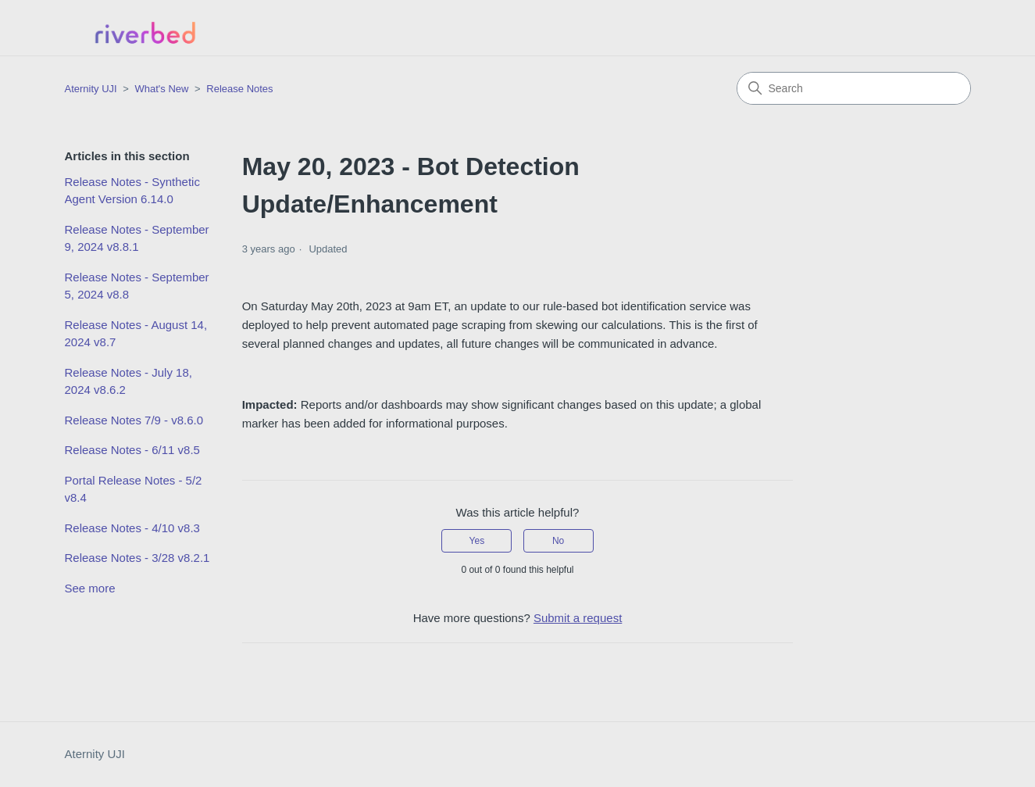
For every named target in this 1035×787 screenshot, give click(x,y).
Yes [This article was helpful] (477, 540)
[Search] (853, 88)
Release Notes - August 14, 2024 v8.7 (136, 333)
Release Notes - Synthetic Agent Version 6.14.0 (132, 190)
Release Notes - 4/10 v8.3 (132, 528)
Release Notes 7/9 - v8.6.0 (134, 420)
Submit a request (578, 617)
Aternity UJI (95, 753)
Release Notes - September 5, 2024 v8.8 (137, 286)
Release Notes (239, 89)
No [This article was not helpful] (558, 540)
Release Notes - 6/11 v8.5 (132, 449)
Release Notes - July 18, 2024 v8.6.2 (128, 381)
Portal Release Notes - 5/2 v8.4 (133, 489)
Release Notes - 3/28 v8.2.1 (137, 557)
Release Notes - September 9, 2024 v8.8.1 (137, 238)
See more (90, 588)
